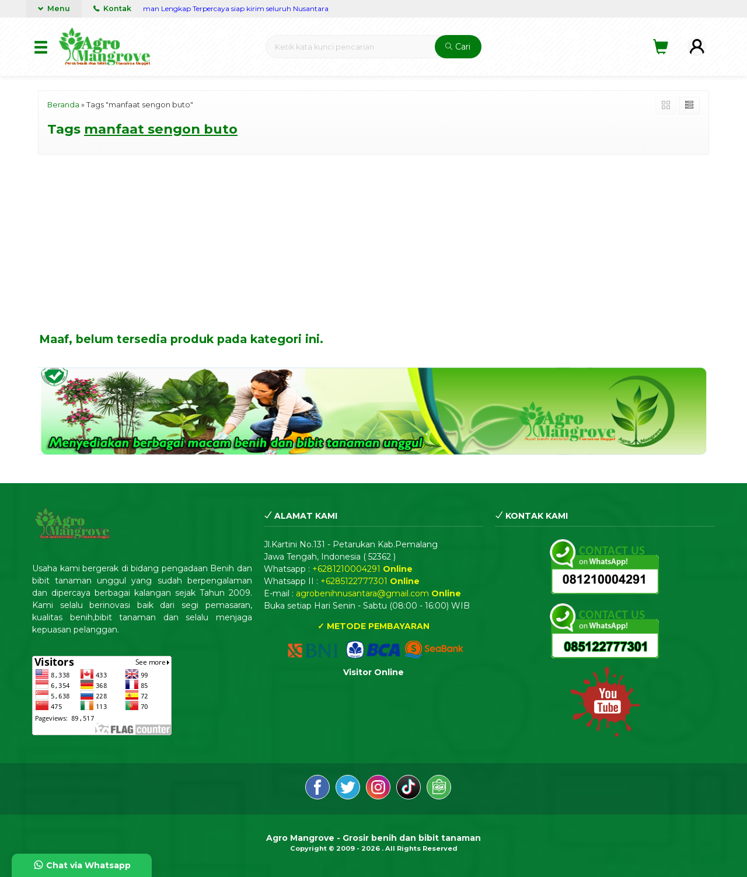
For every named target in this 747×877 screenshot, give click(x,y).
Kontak (112, 8)
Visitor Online (373, 672)
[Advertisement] (373, 245)
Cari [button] (457, 46)
